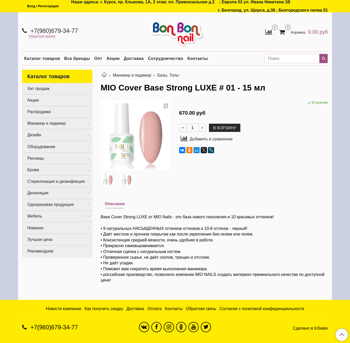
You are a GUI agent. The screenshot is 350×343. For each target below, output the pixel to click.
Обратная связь (201, 308)
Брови (33, 170)
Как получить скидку (103, 308)
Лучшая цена (39, 239)
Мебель (34, 216)
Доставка (134, 58)
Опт (98, 58)
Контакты (197, 58)
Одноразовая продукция (50, 204)
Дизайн (34, 135)
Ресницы (35, 158)
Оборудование (41, 147)
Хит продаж (38, 88)
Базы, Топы (168, 75)
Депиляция (37, 193)
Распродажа (39, 112)
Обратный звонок (42, 36)
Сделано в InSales (310, 328)
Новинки (35, 228)
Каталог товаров (42, 58)
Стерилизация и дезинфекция (56, 181)
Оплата (154, 308)
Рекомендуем (40, 251)
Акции (113, 58)
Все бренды (77, 58)
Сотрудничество (165, 58)
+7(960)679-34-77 (53, 31)
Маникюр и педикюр (132, 75)
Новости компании (63, 308)
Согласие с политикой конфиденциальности (262, 308)
